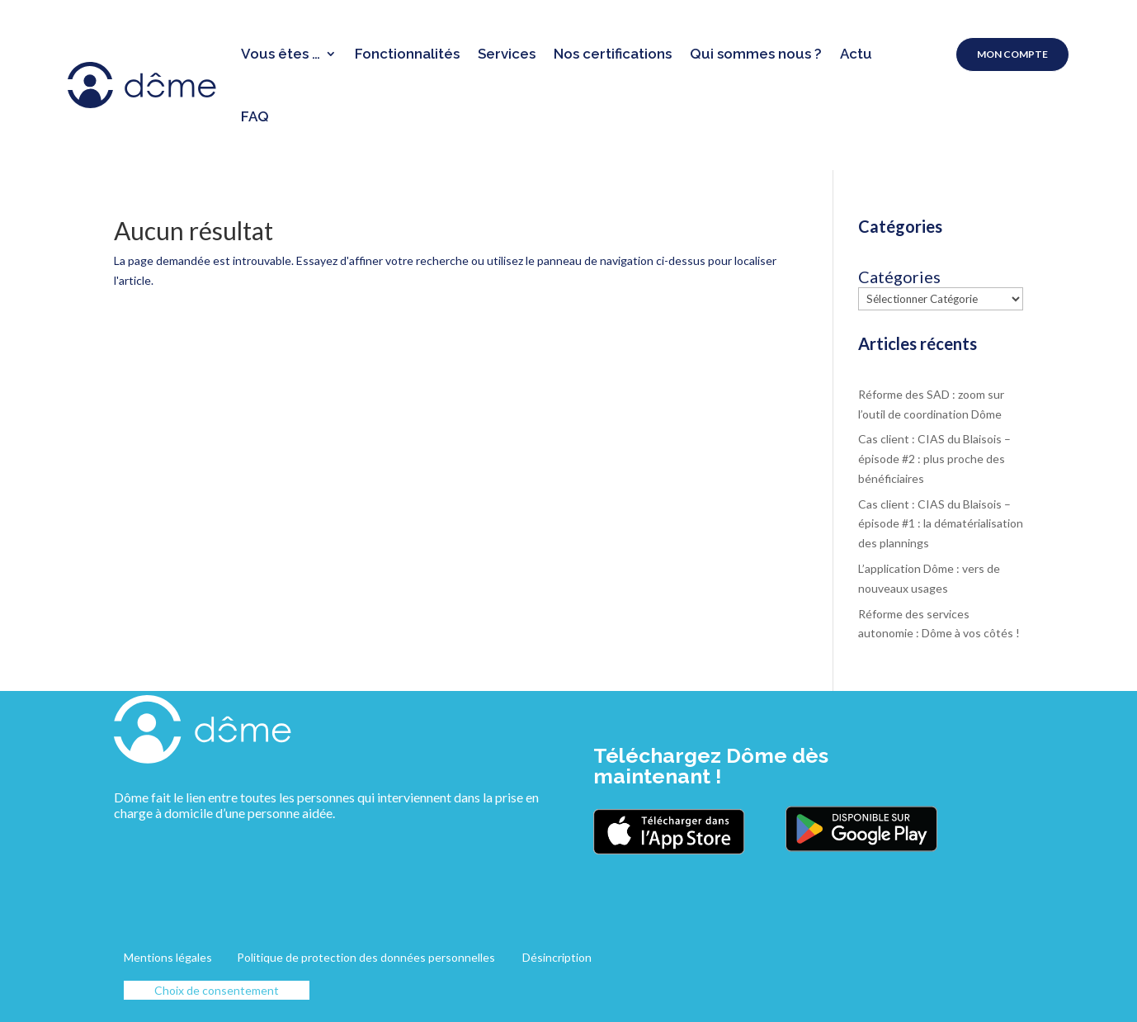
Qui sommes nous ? (756, 53)
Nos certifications (613, 53)
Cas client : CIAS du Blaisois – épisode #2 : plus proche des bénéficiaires (934, 458)
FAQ (255, 116)
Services (506, 53)
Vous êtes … (280, 53)
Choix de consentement (216, 990)
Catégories (899, 276)
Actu (856, 53)
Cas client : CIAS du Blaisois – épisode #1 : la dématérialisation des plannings (940, 524)
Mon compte (1012, 54)
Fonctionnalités (407, 53)
